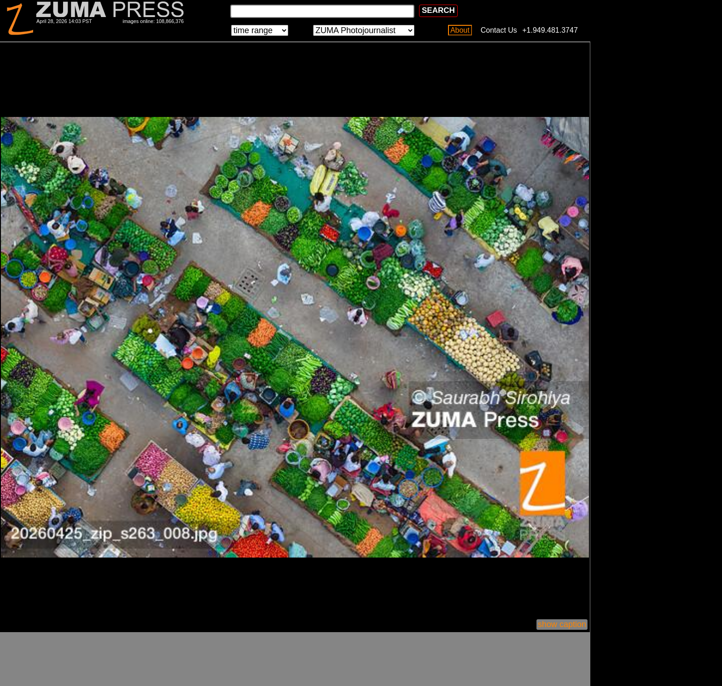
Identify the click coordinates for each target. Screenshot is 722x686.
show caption (562, 624)
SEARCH (438, 10)
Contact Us (499, 30)
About (460, 30)
